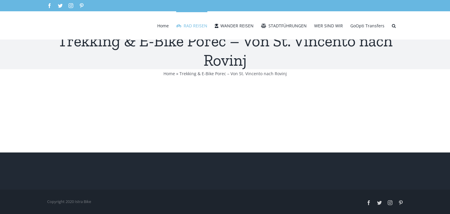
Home (169, 73)
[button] (401, 25)
